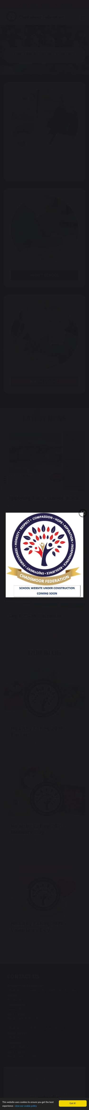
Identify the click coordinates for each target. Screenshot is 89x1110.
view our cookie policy (26, 1106)
